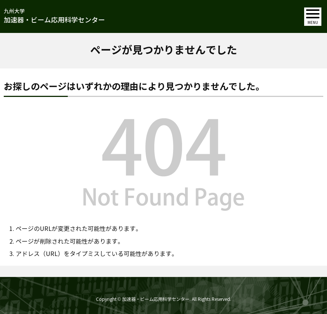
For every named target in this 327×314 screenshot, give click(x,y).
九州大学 (54, 16)
